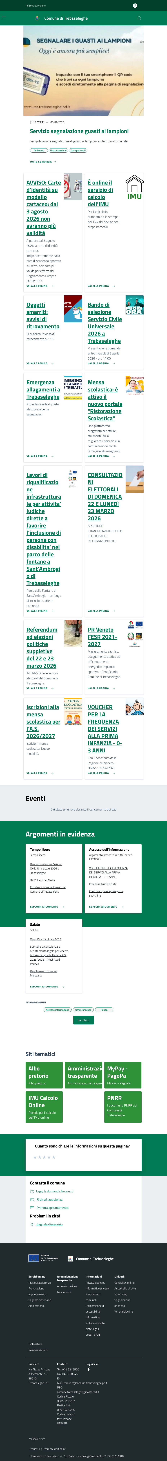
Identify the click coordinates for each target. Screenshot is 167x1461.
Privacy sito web (95, 1282)
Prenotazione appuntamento (37, 1291)
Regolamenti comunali (93, 1297)
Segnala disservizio (39, 1300)
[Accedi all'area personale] (137, 5)
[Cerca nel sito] (139, 18)
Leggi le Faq (93, 1334)
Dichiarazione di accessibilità (95, 1309)
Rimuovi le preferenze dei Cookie (47, 1449)
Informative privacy (97, 1288)
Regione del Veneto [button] (36, 5)
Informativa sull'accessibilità (95, 1320)
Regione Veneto (37, 1350)
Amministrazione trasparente (67, 1289)
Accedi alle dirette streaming (125, 1291)
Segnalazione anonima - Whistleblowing (123, 1306)
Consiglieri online (124, 1282)
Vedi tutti (84, 1020)
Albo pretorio (36, 1306)
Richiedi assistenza (39, 1282)
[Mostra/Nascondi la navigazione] (4, 18)
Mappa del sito (37, 1439)
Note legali (92, 1329)
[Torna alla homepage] (92, 1258)
